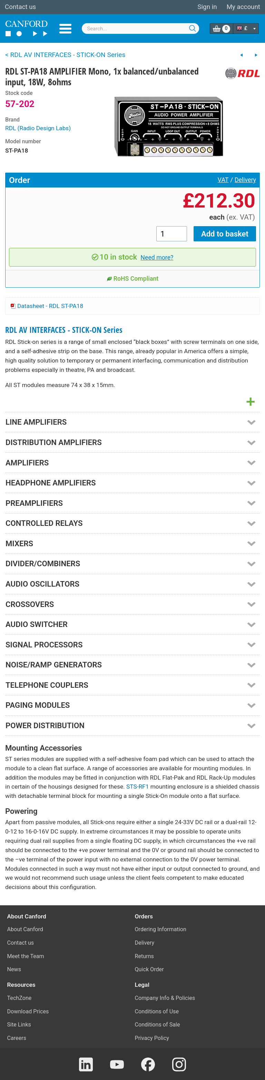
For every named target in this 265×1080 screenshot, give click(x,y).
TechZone (19, 998)
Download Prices (28, 1011)
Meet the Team (25, 956)
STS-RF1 (137, 786)
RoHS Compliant (133, 278)
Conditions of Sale (157, 1024)
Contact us (20, 7)
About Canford (25, 929)
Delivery (245, 179)
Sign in (207, 7)
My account (243, 7)
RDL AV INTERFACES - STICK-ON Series (63, 330)
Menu (65, 28)
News (14, 969)
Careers (17, 1038)
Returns (144, 956)
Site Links (19, 1024)
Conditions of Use (157, 1011)
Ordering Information (160, 929)
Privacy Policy (152, 1038)
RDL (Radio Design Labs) (38, 128)
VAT (223, 179)
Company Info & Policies (165, 998)
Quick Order (149, 969)
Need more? (156, 257)
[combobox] (140, 28)
